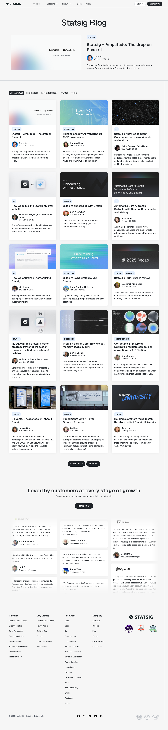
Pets (94, 631)
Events (67, 693)
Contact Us (155, 4)
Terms (95, 636)
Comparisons (70, 641)
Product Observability (46, 621)
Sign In (140, 4)
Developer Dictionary (74, 677)
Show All (93, 463)
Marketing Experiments (18, 646)
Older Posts (76, 463)
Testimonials (84, 505)
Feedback (69, 698)
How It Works (42, 626)
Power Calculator (72, 662)
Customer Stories (44, 641)
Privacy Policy (98, 641)
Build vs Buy (42, 631)
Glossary (68, 672)
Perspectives (70, 636)
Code (67, 626)
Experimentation (15, 626)
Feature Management (18, 621)
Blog (66, 631)
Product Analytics (16, 636)
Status (67, 703)
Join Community (71, 688)
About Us (96, 621)
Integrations (69, 667)
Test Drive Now (15, 657)
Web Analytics (15, 651)
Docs (79, 4)
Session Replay (15, 641)
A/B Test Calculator (73, 651)
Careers (95, 626)
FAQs (67, 682)
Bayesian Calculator (73, 657)
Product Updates (72, 646)
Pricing (88, 4)
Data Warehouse (16, 631)
